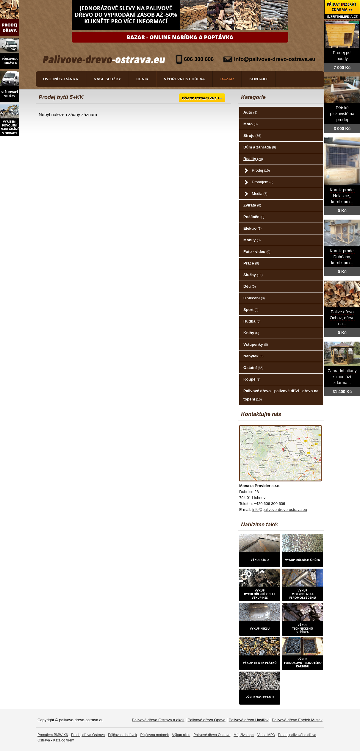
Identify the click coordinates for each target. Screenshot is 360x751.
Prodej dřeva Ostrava (88, 735)
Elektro (252, 228)
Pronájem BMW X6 (52, 735)
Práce (251, 263)
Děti (249, 286)
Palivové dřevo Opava (207, 720)
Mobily (252, 240)
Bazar (227, 79)
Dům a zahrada (259, 147)
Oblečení (254, 298)
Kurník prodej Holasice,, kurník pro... (342, 195)
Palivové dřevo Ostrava (211, 735)
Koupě (251, 379)
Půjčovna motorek (154, 735)
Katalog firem (63, 740)
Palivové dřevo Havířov (249, 720)
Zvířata (252, 205)
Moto (250, 124)
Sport (251, 309)
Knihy (251, 333)
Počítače (253, 217)
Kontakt (258, 79)
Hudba (251, 321)
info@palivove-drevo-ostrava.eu (274, 59)
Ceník (142, 79)
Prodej (261, 170)
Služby (253, 275)
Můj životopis (244, 735)
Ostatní (253, 367)
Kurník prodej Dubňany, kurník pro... (342, 256)
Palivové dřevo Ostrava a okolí (158, 720)
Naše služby (107, 79)
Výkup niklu (181, 735)
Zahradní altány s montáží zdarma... (342, 376)
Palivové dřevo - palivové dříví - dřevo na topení (280, 395)
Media (259, 193)
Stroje (252, 135)
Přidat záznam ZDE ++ (202, 98)
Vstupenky (255, 344)
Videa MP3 (266, 735)
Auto (250, 112)
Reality (253, 159)
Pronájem (262, 182)
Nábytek (253, 356)
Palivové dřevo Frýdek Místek (297, 720)
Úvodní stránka (60, 79)
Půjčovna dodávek (122, 735)
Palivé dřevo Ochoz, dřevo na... (342, 317)
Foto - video (256, 251)
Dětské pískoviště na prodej (342, 113)
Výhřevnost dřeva (184, 79)
